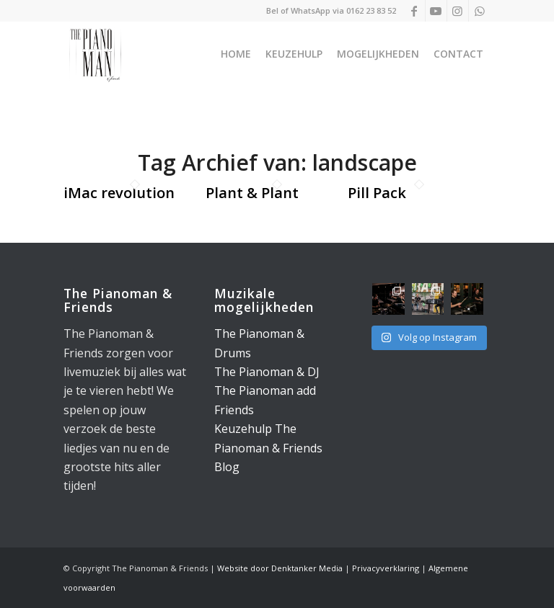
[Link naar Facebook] (414, 11)
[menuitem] (236, 54)
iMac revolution (119, 192)
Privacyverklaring (385, 568)
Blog (226, 467)
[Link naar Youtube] (436, 11)
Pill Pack (377, 192)
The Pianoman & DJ (267, 372)
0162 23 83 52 (371, 10)
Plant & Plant (252, 192)
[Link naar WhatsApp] (480, 11)
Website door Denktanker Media (280, 568)
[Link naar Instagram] (457, 11)
